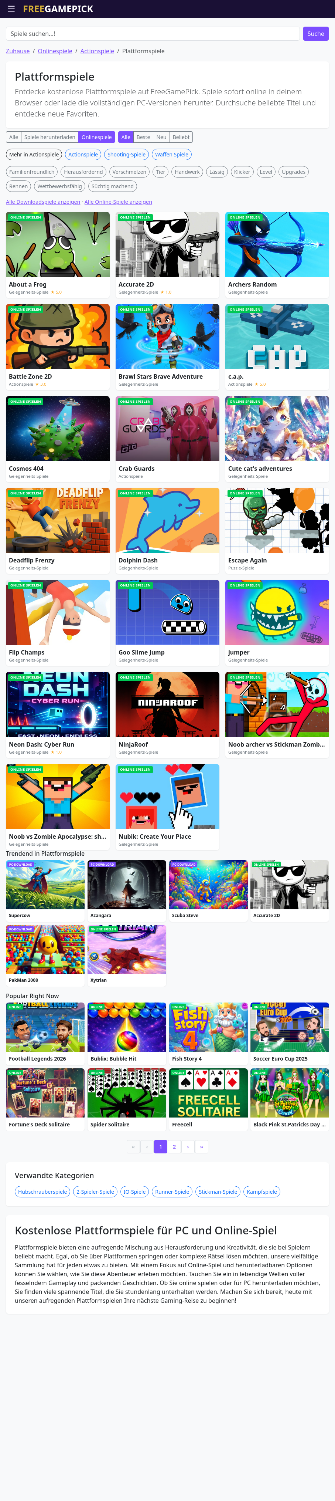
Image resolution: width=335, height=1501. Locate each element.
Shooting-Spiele (126, 196)
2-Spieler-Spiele (95, 1349)
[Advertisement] (168, 36)
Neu (161, 179)
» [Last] (201, 1304)
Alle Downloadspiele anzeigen (43, 243)
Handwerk (187, 213)
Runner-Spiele (172, 1349)
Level (266, 213)
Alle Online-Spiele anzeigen (118, 243)
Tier (160, 213)
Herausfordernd (83, 213)
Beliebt (181, 179)
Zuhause (18, 93)
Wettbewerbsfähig (59, 228)
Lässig (217, 213)
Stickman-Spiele (218, 1349)
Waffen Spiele (171, 196)
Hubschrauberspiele (42, 1349)
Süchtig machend (113, 228)
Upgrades (293, 213)
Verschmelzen (130, 213)
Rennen (18, 228)
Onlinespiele (55, 93)
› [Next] (188, 1304)
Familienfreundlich (31, 213)
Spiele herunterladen (49, 179)
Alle (13, 179)
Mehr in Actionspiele (34, 196)
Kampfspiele (262, 1349)
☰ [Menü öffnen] (11, 9)
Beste (143, 179)
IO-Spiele (135, 1349)
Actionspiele (97, 93)
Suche (316, 76)
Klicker (242, 213)
